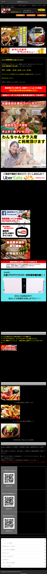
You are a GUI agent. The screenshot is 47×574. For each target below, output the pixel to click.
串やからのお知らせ (7, 556)
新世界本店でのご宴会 (8, 546)
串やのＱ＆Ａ (6, 553)
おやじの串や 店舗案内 (8, 549)
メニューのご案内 (7, 543)
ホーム (3, 2)
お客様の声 (5, 559)
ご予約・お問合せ (7, 566)
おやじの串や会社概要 (8, 562)
